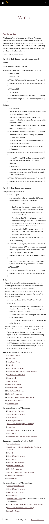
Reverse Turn (12, 381)
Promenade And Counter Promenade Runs (22, 371)
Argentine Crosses (13, 355)
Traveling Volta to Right (15, 475)
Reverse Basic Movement (16, 375)
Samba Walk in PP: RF (14, 388)
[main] (24, 17)
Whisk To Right (12, 404)
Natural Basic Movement (16, 368)
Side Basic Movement (14, 394)
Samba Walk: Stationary (15, 391)
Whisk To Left (12, 479)
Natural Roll (11, 433)
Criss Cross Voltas (13, 362)
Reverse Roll (11, 378)
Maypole (10, 365)
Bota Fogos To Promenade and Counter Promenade (25, 504)
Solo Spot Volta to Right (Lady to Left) (20, 397)
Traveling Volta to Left (15, 400)
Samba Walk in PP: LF (14, 499)
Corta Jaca (11, 359)
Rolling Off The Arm (14, 384)
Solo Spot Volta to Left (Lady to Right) (20, 472)
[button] (2, 3)
